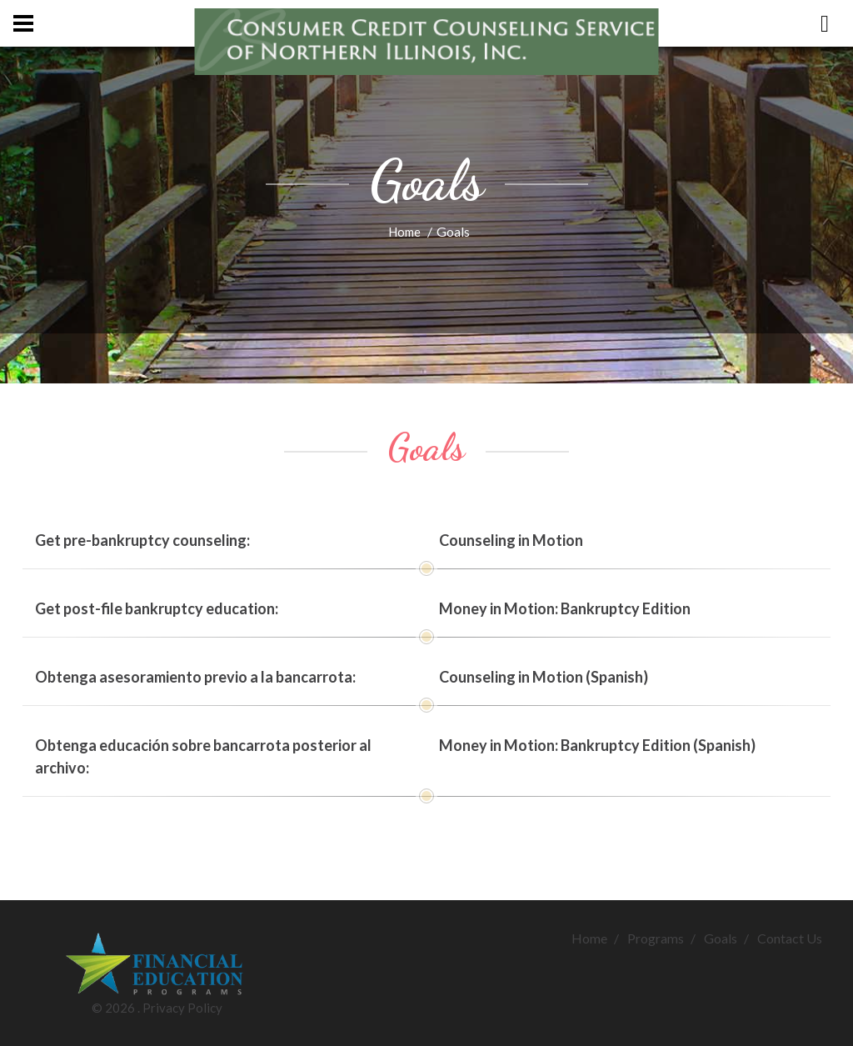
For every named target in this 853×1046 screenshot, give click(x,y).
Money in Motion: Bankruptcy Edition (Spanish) (597, 745)
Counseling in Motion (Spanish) (543, 677)
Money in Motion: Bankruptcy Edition (565, 608)
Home (404, 231)
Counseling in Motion (511, 540)
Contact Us (789, 938)
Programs (655, 938)
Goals (720, 938)
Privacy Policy (182, 1007)
